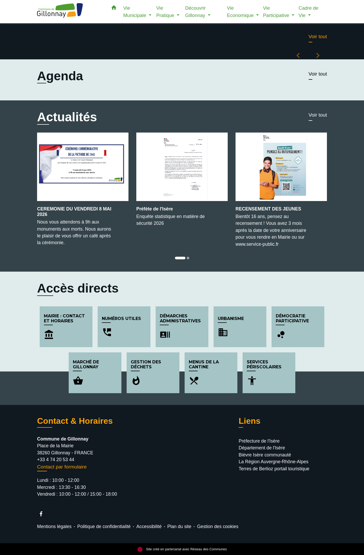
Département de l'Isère (262, 447)
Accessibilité (149, 526)
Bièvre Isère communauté (265, 454)
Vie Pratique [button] (165, 11)
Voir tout (318, 36)
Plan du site (179, 526)
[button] (114, 8)
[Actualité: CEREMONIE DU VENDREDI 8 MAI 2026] (82, 192)
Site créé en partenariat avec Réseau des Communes (182, 549)
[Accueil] (69, 11)
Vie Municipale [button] (135, 11)
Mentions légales (54, 526)
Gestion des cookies (217, 526)
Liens (250, 421)
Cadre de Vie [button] (309, 11)
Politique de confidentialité (104, 526)
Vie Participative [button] (276, 11)
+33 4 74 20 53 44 (55, 459)
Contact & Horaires (75, 421)
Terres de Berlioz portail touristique (274, 468)
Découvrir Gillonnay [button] (196, 11)
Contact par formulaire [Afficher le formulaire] (62, 467)
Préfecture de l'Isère (259, 441)
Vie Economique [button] (241, 11)
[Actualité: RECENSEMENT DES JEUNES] (281, 193)
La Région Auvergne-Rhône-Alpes (273, 461)
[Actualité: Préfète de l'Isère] (182, 182)
